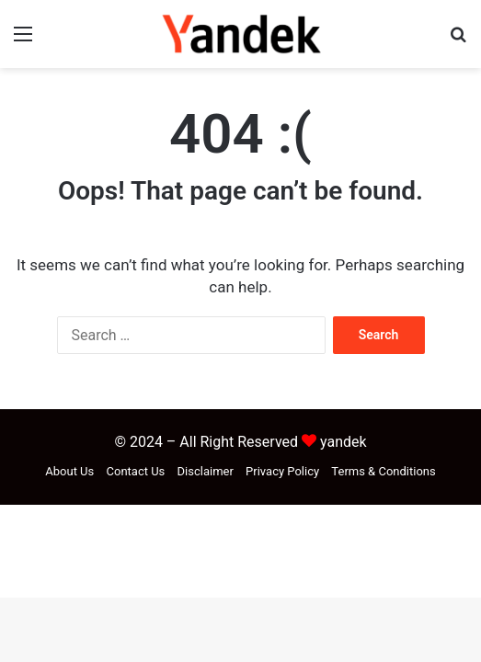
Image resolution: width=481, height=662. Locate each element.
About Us (69, 471)
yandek (343, 442)
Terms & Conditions (383, 471)
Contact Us (136, 471)
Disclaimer (206, 471)
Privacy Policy (282, 471)
